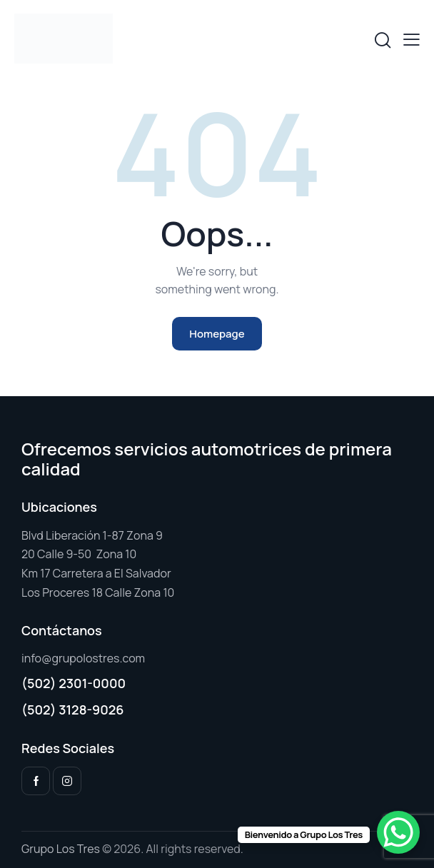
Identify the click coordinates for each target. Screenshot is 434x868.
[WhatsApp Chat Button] (398, 832)
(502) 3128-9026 (72, 709)
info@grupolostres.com (83, 658)
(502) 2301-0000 (73, 683)
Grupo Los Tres (60, 849)
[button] (411, 39)
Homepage (216, 333)
